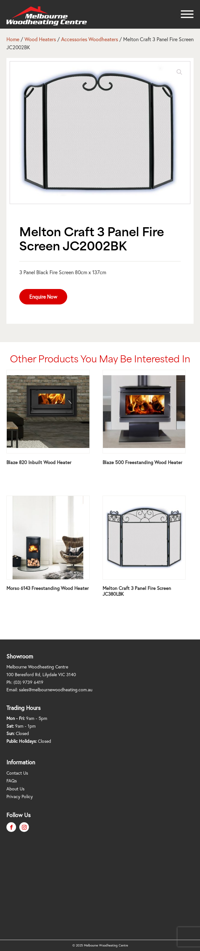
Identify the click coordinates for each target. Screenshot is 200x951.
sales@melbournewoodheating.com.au (55, 689)
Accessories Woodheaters (89, 39)
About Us (15, 789)
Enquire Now (43, 296)
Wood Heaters (40, 39)
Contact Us (17, 773)
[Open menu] (187, 14)
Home (12, 39)
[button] (179, 72)
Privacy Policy (19, 796)
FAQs (11, 781)
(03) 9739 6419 (28, 682)
